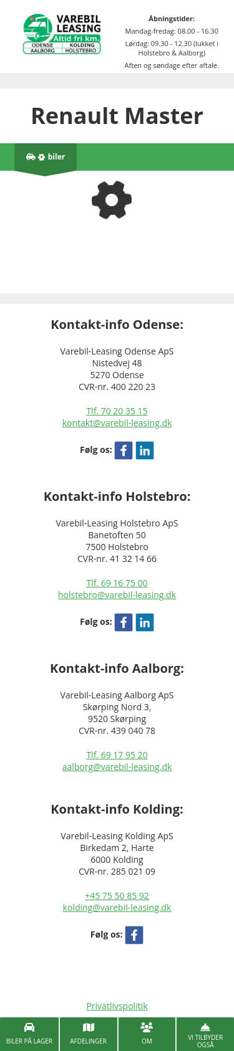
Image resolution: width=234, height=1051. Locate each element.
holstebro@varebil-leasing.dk (117, 595)
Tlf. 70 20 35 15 (116, 411)
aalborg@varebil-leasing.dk (117, 767)
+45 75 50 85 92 (117, 895)
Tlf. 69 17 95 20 (116, 755)
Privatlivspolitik (116, 1006)
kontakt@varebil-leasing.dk (117, 423)
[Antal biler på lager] (45, 157)
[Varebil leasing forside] (62, 33)
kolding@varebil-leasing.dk (117, 907)
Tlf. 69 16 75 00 (116, 583)
